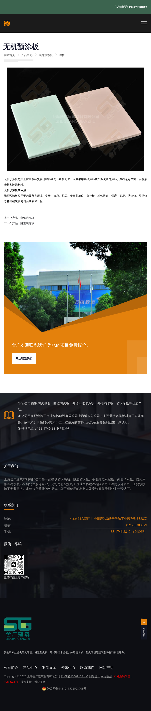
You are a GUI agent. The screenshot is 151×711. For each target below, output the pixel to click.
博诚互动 (39, 682)
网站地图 (106, 676)
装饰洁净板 (46, 55)
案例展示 (49, 668)
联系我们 (87, 668)
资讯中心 (68, 668)
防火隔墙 (44, 403)
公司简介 (11, 668)
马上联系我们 (24, 358)
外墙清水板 (105, 403)
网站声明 (106, 668)
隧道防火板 (61, 403)
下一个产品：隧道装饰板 (19, 223)
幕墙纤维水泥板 (83, 403)
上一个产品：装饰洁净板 (19, 218)
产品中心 (26, 55)
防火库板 (122, 403)
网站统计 (94, 676)
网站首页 (9, 55)
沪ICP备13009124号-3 (74, 676)
